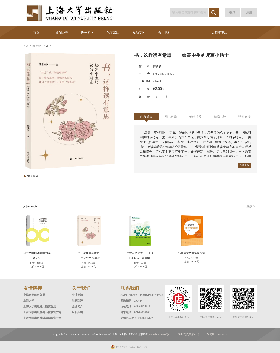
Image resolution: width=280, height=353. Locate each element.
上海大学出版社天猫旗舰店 (39, 306)
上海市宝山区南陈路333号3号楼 (145, 294)
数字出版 (113, 32)
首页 (36, 32)
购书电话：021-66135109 (135, 312)
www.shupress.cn (79, 334)
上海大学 (28, 300)
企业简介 (77, 306)
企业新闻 (77, 294)
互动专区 (139, 32)
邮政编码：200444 (131, 300)
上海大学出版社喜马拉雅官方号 (42, 312)
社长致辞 (77, 300)
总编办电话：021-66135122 (137, 318)
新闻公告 (62, 32)
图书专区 (87, 32)
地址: (124, 294)
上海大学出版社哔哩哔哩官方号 (42, 318)
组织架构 (77, 312)
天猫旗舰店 (219, 32)
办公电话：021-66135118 (135, 306)
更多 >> (251, 206)
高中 (48, 45)
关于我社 (164, 32)
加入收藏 (32, 176)
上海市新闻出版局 (34, 294)
